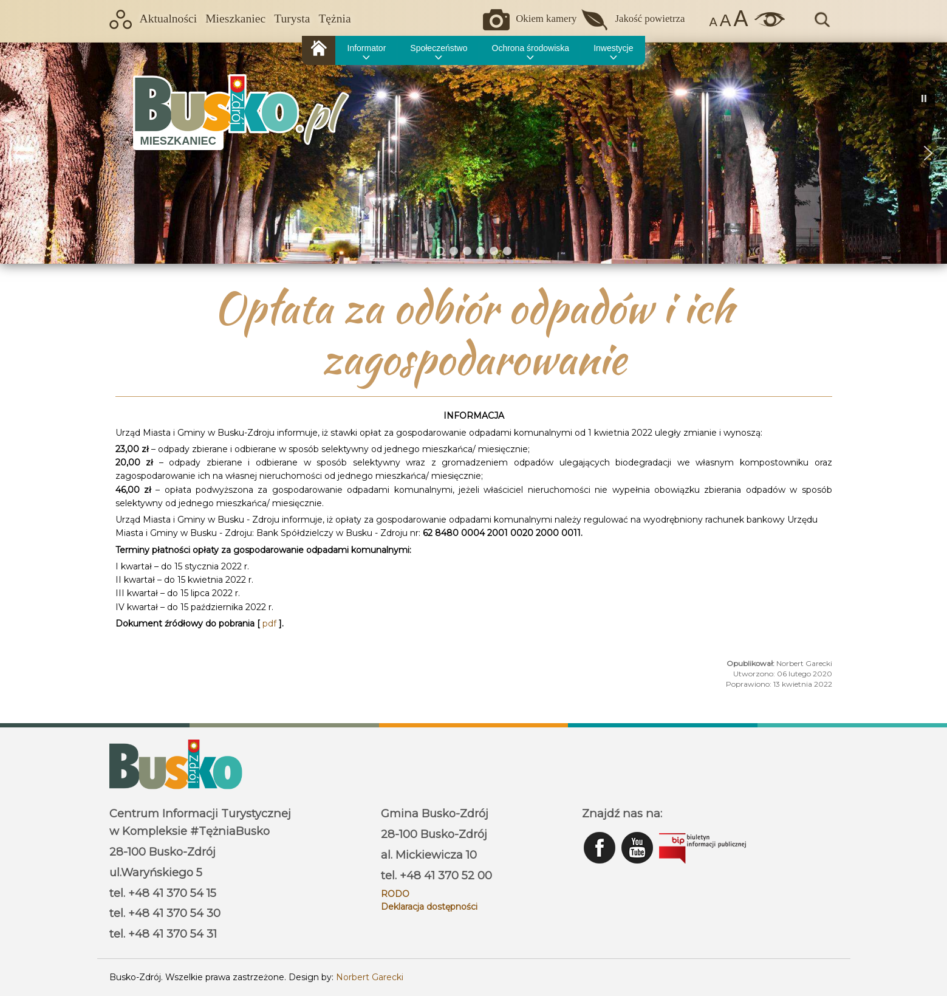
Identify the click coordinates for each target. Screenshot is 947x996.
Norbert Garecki (369, 977)
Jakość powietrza (650, 18)
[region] (473, 153)
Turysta (292, 18)
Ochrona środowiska (531, 48)
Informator (366, 48)
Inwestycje (613, 48)
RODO (395, 893)
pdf (270, 623)
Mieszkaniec (235, 18)
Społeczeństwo (438, 48)
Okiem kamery (546, 18)
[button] (19, 153)
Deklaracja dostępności (429, 906)
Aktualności (168, 18)
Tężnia (334, 18)
